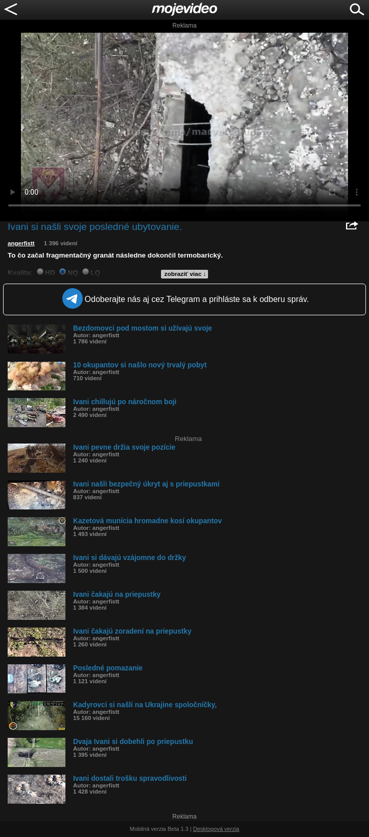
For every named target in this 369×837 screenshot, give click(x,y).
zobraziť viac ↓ (185, 273)
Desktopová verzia (216, 829)
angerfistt (21, 243)
